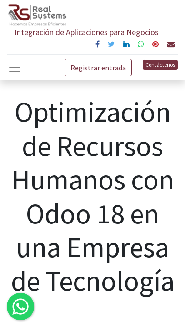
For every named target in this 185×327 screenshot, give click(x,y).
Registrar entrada (98, 67)
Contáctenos (160, 64)
